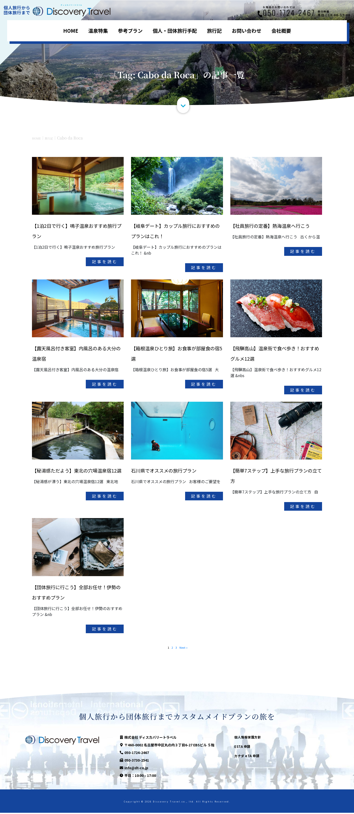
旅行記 (214, 30)
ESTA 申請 (242, 747)
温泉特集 (98, 30)
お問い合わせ (246, 30)
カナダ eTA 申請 (246, 757)
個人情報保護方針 (247, 738)
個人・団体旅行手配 (175, 30)
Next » (185, 648)
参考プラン (130, 30)
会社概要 (281, 30)
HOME (70, 30)
